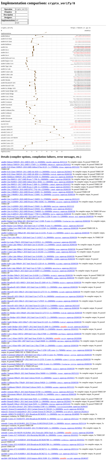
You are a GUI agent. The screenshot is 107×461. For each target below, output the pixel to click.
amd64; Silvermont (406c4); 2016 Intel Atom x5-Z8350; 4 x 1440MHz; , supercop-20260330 (38, 395)
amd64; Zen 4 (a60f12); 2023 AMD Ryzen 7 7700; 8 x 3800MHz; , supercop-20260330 (36, 214)
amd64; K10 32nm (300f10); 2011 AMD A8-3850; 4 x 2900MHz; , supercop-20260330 (36, 175)
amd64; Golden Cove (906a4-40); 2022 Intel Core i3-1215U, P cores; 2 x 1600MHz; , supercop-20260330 (45, 233)
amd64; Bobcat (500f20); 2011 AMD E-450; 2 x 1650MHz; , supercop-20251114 (34, 162)
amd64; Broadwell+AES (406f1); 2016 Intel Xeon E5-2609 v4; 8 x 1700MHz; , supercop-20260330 (41, 283)
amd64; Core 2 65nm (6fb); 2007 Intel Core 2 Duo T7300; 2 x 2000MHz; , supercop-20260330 (39, 346)
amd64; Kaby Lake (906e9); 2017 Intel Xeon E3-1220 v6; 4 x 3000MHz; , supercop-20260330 (39, 264)
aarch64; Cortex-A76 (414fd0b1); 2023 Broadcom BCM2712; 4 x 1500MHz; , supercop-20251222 (39, 454)
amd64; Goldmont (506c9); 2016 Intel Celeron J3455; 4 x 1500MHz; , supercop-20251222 (37, 387)
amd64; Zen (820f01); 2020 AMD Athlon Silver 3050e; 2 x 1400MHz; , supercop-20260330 (37, 182)
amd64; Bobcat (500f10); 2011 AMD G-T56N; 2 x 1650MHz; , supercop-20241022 (36, 165)
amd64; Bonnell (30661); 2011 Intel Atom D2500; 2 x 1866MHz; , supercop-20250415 (36, 402)
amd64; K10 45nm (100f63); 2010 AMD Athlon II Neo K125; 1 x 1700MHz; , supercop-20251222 (40, 167)
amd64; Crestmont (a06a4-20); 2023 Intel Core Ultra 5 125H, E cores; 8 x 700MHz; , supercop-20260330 (46, 355)
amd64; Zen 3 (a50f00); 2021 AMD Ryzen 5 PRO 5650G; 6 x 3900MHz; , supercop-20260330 (39, 202)
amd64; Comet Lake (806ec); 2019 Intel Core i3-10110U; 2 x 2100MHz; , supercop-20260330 (39, 245)
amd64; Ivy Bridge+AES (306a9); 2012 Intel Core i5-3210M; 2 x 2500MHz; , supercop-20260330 (40, 308)
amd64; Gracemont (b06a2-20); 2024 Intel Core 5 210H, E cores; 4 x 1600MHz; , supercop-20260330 (46, 364)
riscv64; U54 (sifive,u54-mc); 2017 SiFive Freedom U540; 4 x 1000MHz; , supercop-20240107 (44, 407)
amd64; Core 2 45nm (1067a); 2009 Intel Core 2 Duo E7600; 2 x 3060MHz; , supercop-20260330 (41, 334)
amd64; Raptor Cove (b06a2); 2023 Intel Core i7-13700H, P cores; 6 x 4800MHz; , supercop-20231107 (42, 226)
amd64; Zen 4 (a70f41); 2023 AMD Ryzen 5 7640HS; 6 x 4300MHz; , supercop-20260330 (38, 212)
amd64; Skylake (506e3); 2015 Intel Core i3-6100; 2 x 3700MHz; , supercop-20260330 (37, 276)
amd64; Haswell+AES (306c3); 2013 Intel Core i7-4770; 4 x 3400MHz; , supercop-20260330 (42, 297)
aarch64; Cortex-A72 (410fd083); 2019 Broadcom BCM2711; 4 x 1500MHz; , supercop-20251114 (39, 449)
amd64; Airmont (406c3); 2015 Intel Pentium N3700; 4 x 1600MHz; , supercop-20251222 (37, 392)
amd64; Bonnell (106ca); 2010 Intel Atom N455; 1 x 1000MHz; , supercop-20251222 (35, 404)
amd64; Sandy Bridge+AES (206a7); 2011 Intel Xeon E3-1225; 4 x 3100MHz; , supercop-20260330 (41, 322)
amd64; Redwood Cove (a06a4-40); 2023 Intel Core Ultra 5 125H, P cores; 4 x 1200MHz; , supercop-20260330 (47, 217)
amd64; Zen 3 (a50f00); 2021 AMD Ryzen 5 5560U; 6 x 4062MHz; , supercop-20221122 (37, 207)
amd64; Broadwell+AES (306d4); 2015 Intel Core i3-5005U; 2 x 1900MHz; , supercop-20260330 (39, 287)
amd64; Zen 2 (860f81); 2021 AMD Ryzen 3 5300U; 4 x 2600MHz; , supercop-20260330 (38, 195)
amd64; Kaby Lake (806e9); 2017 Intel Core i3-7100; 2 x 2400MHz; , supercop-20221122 (39, 269)
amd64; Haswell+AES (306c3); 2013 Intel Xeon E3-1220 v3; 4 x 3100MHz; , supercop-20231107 (40, 306)
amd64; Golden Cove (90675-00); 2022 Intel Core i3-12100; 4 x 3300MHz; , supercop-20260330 (39, 229)
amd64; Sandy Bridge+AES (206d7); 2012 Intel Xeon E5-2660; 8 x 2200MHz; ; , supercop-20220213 (45, 327)
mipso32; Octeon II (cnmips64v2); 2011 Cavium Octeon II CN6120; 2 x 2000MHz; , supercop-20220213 (45, 412)
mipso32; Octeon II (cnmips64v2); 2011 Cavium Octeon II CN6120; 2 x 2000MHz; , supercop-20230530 (42, 409)
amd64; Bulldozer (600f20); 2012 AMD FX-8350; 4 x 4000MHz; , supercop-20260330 (37, 177)
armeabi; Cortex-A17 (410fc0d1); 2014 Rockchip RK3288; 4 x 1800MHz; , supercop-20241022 (39, 436)
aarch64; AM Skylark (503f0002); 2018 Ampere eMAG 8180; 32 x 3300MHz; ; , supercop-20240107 (44, 459)
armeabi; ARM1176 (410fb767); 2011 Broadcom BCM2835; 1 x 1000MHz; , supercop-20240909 (40, 415)
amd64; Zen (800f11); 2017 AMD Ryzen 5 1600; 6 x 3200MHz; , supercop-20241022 (35, 185)
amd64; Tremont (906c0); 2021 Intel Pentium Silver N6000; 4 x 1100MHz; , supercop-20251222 (40, 374)
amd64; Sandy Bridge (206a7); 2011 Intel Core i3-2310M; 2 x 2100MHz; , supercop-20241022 (39, 330)
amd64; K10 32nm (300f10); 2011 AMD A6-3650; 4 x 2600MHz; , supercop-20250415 (36, 172)
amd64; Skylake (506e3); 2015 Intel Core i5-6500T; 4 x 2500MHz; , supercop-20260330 (38, 271)
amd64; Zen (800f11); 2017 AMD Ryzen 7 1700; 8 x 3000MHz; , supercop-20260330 (35, 180)
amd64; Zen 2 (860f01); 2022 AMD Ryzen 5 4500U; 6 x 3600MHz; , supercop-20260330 (37, 192)
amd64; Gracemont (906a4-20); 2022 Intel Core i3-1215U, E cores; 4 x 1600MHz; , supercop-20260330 (46, 360)
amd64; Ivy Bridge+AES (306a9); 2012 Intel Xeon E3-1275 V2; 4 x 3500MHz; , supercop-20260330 (41, 313)
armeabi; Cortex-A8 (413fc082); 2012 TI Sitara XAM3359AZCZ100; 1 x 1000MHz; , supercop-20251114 (43, 424)
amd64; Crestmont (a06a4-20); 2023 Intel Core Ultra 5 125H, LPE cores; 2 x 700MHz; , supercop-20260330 (46, 351)
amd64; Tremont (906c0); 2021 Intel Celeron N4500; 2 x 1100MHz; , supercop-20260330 (37, 369)
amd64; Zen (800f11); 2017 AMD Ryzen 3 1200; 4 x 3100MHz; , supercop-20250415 (35, 187)
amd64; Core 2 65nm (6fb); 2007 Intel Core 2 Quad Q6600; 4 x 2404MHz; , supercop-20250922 (40, 341)
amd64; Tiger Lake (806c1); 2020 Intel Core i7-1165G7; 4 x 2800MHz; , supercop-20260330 (39, 238)
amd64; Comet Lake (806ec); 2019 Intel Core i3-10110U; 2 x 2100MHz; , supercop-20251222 (38, 252)
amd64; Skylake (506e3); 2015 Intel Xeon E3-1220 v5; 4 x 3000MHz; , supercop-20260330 (37, 278)
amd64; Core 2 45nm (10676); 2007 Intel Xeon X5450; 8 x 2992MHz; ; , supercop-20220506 (41, 339)
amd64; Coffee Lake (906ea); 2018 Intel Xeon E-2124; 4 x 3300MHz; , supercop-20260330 (38, 259)
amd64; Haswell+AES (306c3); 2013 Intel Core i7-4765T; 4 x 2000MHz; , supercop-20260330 (39, 301)
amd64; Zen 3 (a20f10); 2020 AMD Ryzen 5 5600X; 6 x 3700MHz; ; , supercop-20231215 (40, 199)
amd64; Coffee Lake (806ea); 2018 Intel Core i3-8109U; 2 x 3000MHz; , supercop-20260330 (37, 257)
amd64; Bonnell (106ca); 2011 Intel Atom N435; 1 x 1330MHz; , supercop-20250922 (35, 399)
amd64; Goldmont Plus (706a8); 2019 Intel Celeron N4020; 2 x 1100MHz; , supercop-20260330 (39, 383)
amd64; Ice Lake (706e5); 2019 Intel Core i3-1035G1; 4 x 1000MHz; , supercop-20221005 (38, 242)
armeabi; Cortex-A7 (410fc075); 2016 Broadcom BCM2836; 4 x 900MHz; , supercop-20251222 (39, 419)
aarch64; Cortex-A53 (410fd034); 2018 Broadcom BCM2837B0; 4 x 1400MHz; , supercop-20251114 (42, 445)
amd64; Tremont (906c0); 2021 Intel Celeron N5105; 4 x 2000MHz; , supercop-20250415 (37, 378)
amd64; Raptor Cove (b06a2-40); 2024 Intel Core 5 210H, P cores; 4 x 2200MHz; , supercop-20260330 (45, 221)
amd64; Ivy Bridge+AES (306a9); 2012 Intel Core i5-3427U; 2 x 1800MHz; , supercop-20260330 (41, 318)
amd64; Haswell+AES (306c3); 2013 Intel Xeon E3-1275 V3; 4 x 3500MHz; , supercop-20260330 (40, 292)
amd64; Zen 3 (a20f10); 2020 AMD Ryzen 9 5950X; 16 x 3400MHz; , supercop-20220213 (36, 209)
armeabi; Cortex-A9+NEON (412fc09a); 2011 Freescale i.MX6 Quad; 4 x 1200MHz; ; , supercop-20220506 (47, 433)
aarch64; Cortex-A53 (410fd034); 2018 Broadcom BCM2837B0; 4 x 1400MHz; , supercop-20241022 (42, 440)
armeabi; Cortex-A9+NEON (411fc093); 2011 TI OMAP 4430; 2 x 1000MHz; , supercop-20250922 (41, 428)
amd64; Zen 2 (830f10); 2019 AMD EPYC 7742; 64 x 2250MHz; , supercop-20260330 (36, 190)
